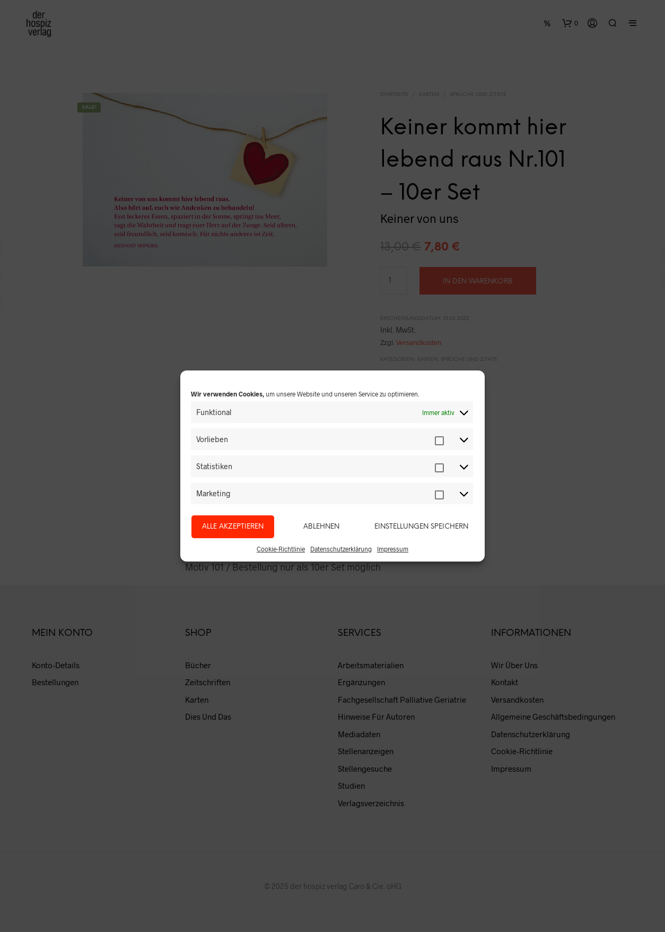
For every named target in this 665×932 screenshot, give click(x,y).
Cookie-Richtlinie (281, 549)
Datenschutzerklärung (341, 549)
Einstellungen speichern (421, 526)
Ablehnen (321, 526)
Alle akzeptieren (233, 526)
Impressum (392, 549)
